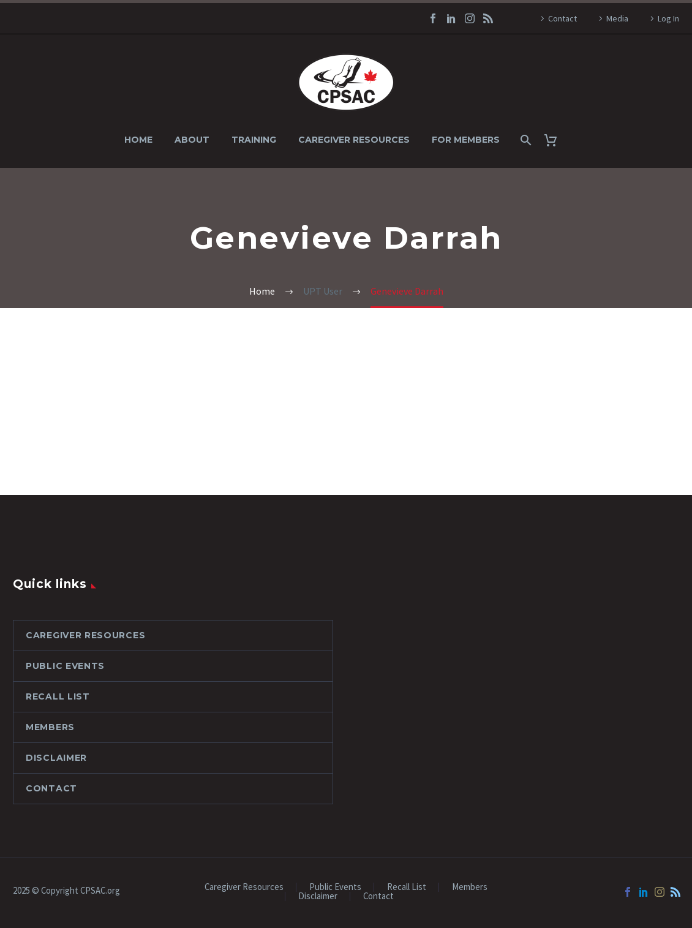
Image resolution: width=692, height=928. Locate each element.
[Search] (524, 140)
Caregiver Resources (354, 139)
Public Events (65, 665)
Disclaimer (56, 757)
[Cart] (555, 140)
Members (50, 727)
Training (253, 139)
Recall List (58, 696)
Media (617, 18)
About (192, 139)
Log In (668, 18)
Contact (562, 18)
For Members (466, 139)
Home (138, 139)
